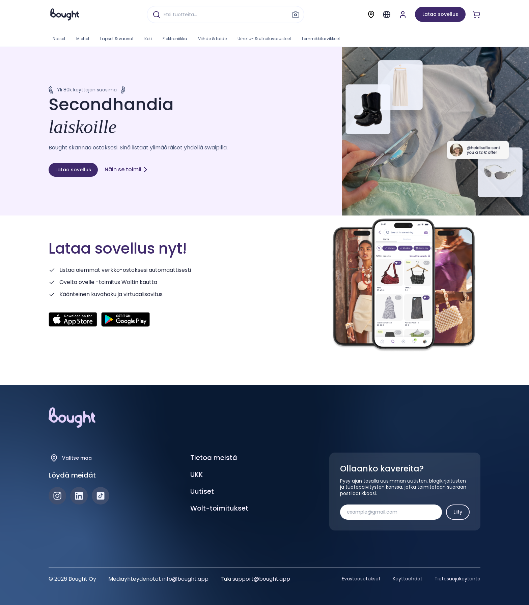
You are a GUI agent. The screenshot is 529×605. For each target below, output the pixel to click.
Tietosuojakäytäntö (457, 579)
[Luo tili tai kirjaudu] (403, 14)
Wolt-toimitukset (219, 508)
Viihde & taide (212, 38)
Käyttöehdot (407, 579)
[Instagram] (57, 496)
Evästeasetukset (361, 579)
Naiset (59, 38)
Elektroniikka (175, 38)
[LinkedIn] (79, 496)
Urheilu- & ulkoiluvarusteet (264, 38)
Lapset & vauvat (117, 38)
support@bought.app (261, 579)
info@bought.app (185, 579)
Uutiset (202, 491)
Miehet (82, 38)
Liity (457, 512)
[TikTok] (100, 496)
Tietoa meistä (213, 457)
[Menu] (386, 14)
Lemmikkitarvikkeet (321, 38)
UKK (196, 474)
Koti (148, 38)
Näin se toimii (126, 169)
